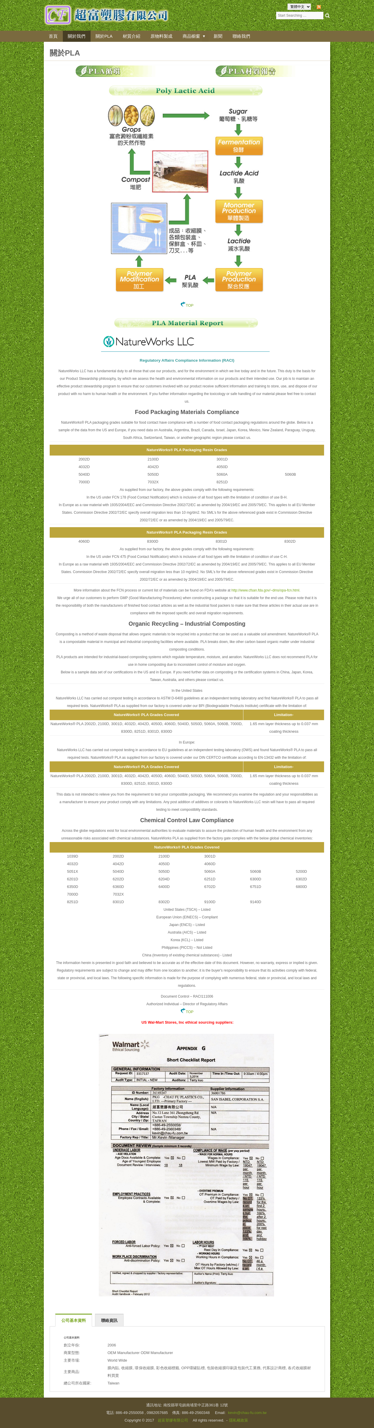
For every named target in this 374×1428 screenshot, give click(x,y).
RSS (326, 6)
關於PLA (104, 36)
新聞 (220, 36)
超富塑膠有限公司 (173, 1420)
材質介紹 (132, 36)
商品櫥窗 (193, 36)
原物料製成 (163, 36)
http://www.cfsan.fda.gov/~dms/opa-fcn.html (265, 590)
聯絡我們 (244, 36)
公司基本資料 (73, 1320)
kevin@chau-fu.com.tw (247, 1412)
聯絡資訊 (109, 1320)
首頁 (53, 36)
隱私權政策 (238, 1420)
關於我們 (77, 36)
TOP (187, 305)
